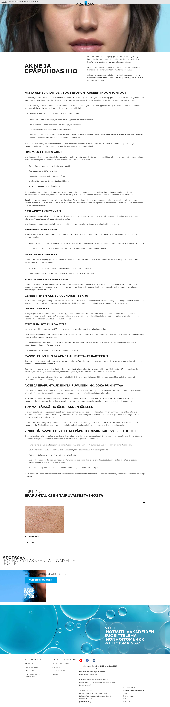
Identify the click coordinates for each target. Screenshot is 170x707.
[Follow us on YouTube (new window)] (80, 660)
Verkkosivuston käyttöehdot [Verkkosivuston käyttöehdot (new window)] (64, 660)
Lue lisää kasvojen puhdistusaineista (116, 445)
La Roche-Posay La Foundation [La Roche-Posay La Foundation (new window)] (32, 675)
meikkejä (48, 455)
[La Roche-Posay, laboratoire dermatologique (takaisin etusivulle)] (85, 3)
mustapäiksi (63, 243)
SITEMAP (55, 674)
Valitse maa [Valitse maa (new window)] (29, 671)
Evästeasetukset (32, 667)
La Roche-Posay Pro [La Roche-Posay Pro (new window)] (60, 671)
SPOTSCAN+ (56, 667)
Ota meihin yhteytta (33, 660)
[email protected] (85, 685)
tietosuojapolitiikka (60, 663)
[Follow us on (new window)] (87, 660)
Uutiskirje (29, 663)
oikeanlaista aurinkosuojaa (96, 342)
